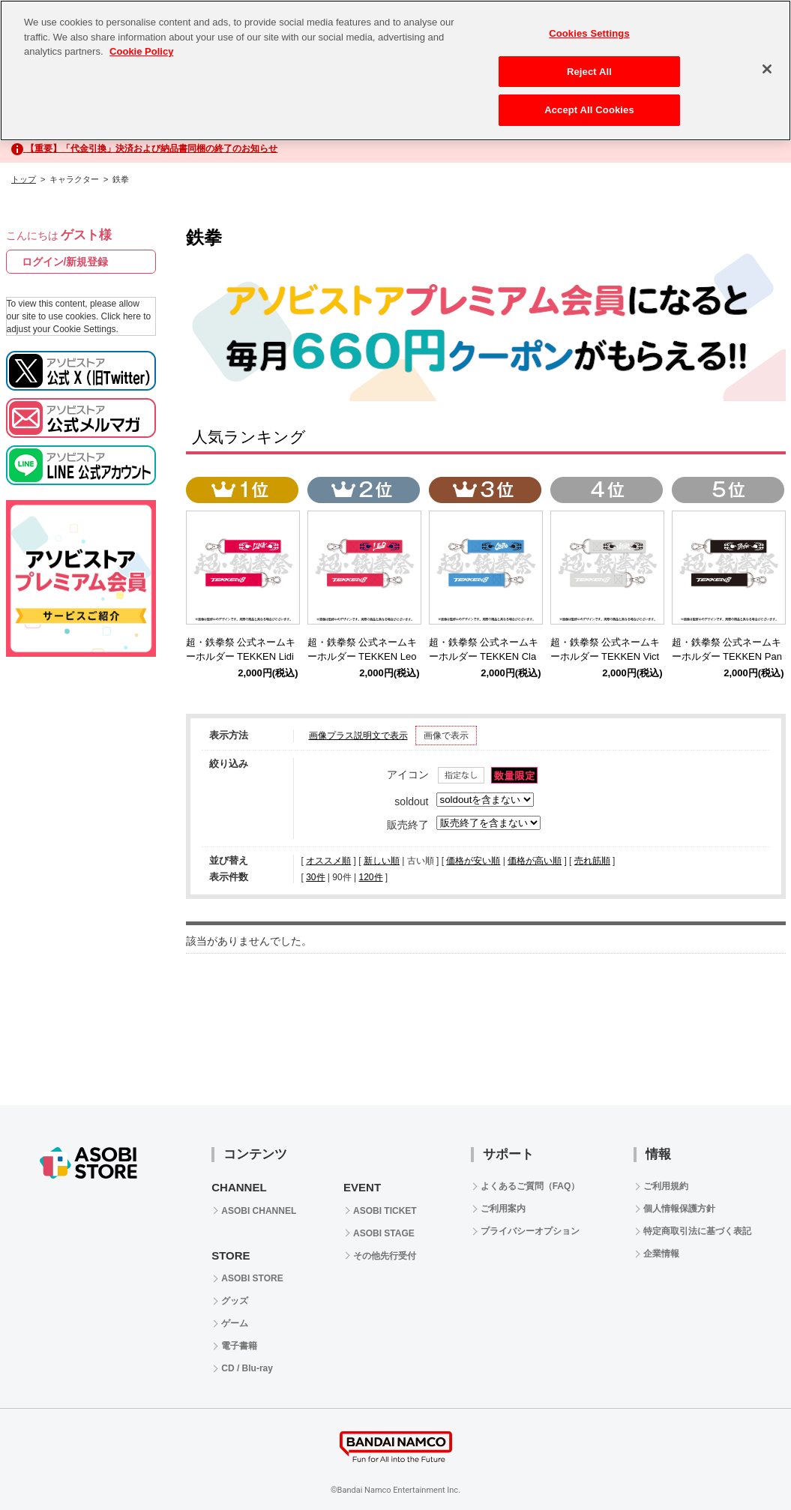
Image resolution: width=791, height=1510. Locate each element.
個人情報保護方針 (679, 1208)
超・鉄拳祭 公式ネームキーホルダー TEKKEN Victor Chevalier (605, 656)
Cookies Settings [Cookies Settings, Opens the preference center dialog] (589, 28)
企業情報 (661, 1253)
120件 (370, 877)
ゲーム (234, 1323)
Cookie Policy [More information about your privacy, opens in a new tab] (141, 46)
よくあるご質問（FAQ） (530, 1186)
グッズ (234, 1301)
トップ (23, 179)
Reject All (589, 66)
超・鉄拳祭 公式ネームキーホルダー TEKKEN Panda (727, 656)
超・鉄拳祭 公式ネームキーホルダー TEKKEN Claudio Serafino (484, 656)
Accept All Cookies (589, 105)
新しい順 (382, 860)
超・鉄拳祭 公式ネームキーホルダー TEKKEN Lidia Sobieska (241, 656)
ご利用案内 (503, 1208)
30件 (315, 877)
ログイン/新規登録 (65, 262)
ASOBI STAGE (384, 1233)
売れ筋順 (592, 860)
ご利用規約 (665, 1186)
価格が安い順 (473, 860)
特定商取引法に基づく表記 (697, 1231)
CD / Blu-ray (247, 1368)
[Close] (767, 64)
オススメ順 (328, 860)
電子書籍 (239, 1346)
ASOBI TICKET (385, 1211)
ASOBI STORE (252, 1278)
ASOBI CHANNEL (258, 1211)
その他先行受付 (384, 1256)
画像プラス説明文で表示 (358, 735)
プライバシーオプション (530, 1231)
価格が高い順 (535, 860)
